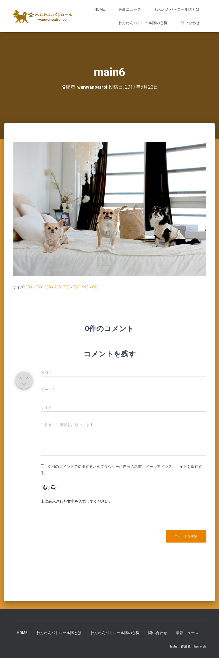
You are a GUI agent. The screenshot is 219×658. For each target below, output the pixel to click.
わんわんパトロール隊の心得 (142, 23)
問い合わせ (190, 23)
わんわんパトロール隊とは (177, 9)
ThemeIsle (199, 646)
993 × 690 (90, 287)
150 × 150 (34, 287)
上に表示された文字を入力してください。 (76, 501)
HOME (99, 9)
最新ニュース (129, 9)
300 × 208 (52, 287)
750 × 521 (71, 287)
